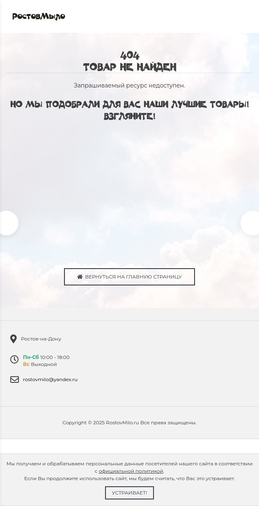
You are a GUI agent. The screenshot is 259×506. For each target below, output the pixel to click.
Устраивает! (129, 493)
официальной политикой (131, 471)
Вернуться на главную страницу (129, 277)
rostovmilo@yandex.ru (50, 379)
